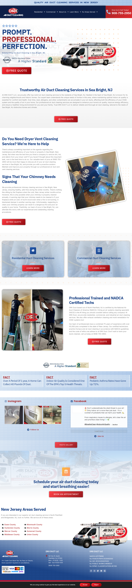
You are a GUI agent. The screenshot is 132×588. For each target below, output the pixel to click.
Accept (85, 585)
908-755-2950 (121, 13)
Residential (39, 12)
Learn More (75, 12)
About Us (64, 12)
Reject (96, 585)
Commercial (52, 12)
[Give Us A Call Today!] (108, 12)
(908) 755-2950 (99, 334)
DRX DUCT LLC (52, 551)
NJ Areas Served (90, 12)
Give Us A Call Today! (120, 10)
